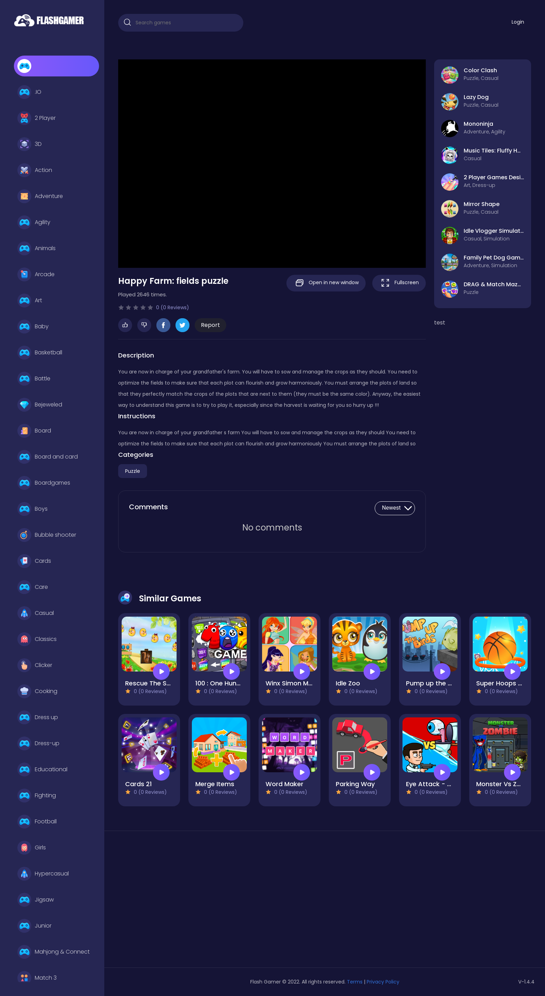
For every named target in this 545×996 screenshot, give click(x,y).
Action (34, 170)
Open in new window (326, 283)
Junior (34, 926)
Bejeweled (39, 405)
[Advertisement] (184, 901)
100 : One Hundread (225, 683)
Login (518, 21)
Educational (42, 769)
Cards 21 (138, 784)
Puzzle (132, 471)
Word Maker (284, 784)
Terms (355, 981)
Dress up (37, 717)
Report (210, 325)
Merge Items (214, 784)
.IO (29, 92)
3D (29, 144)
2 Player (36, 118)
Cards (34, 561)
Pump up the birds (434, 683)
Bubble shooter (46, 535)
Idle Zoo (348, 683)
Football (37, 822)
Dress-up (38, 743)
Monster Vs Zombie (506, 784)
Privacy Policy (383, 981)
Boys (32, 509)
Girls (31, 848)
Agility (33, 222)
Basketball (39, 353)
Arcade (36, 274)
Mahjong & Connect (53, 952)
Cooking (37, 691)
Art (29, 300)
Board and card (47, 457)
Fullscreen (399, 283)
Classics (37, 639)
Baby (33, 327)
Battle (33, 379)
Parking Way (355, 784)
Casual (35, 613)
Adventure (40, 196)
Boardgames (43, 483)
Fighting (36, 795)
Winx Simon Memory (297, 683)
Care (32, 587)
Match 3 (37, 978)
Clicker (34, 665)
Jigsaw (35, 900)
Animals (36, 248)
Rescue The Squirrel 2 (158, 683)
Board (34, 431)
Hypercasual (43, 874)
